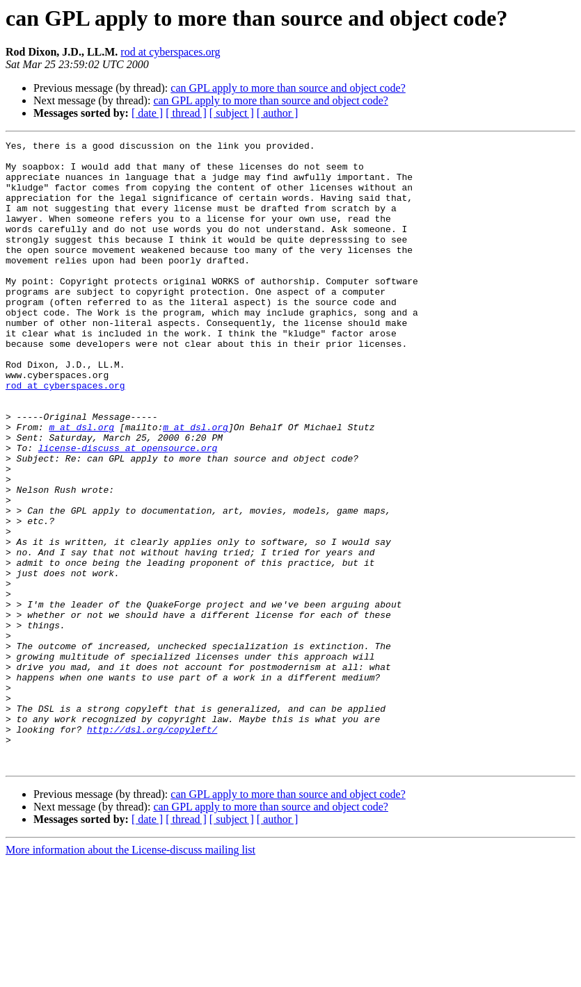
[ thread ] (186, 113)
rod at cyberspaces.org (170, 52)
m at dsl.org (81, 485)
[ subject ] (231, 113)
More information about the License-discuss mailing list (130, 975)
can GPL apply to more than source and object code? (288, 88)
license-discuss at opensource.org (127, 510)
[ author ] (278, 113)
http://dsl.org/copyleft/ (152, 848)
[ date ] (147, 113)
